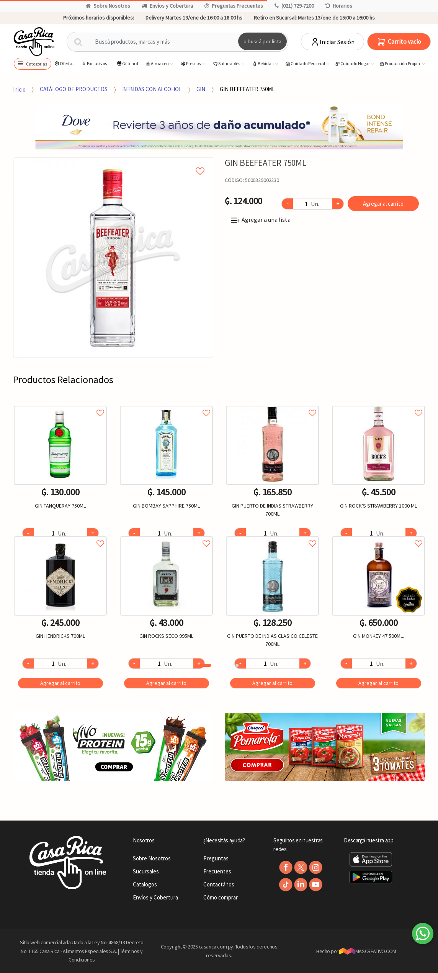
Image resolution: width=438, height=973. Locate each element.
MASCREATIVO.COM (367, 951)
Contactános (218, 884)
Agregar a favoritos (60, 404)
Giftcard (127, 63)
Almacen (157, 64)
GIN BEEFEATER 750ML (247, 89)
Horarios (338, 5)
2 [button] (237, 665)
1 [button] (205, 665)
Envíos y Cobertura (167, 5)
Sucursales (146, 871)
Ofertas (64, 63)
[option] (113, 257)
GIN (200, 89)
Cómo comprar (220, 897)
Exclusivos (94, 63)
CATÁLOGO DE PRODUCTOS (74, 89)
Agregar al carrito (383, 203)
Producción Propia (400, 64)
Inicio (19, 89)
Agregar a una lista (261, 219)
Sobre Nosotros (108, 5)
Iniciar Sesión (333, 41)
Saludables (226, 64)
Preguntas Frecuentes (233, 5)
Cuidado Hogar (353, 64)
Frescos (190, 64)
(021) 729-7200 (294, 5)
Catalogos (145, 884)
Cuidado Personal (305, 64)
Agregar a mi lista (113, 162)
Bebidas (263, 64)
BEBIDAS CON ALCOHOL (152, 89)
